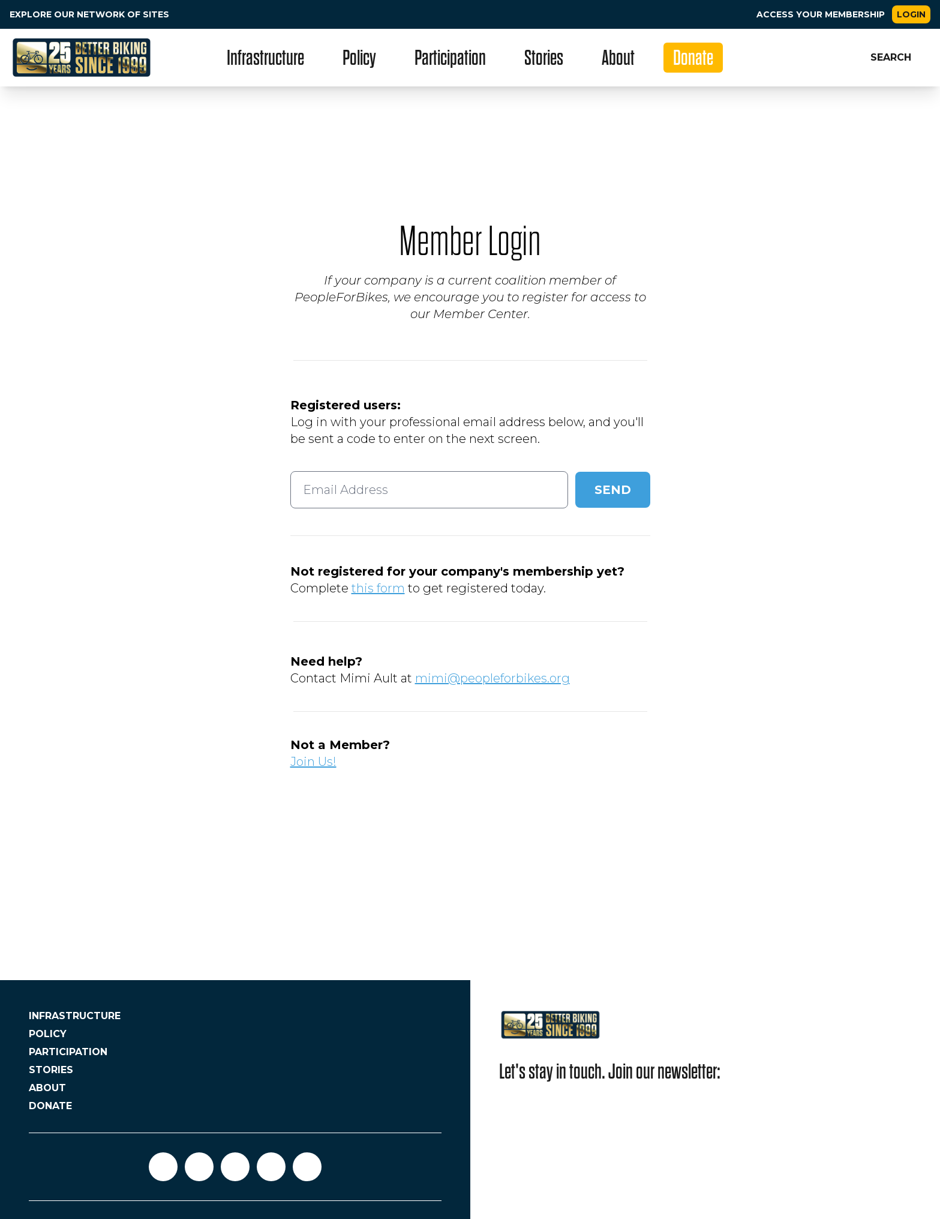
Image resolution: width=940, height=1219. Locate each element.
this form (378, 588)
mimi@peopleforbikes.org (492, 678)
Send (612, 490)
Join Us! (313, 761)
